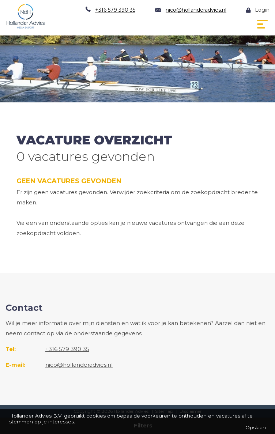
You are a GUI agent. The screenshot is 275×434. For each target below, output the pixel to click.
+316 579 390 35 (115, 10)
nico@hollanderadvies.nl (196, 10)
